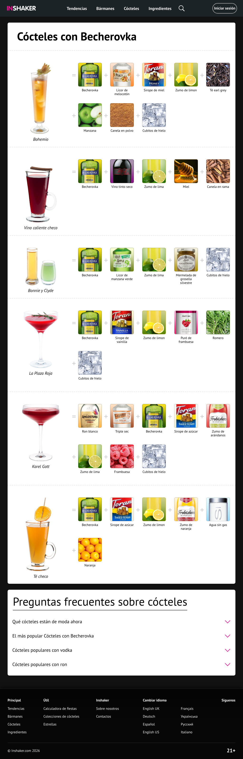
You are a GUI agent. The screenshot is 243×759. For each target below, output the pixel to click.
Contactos (103, 716)
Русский (187, 724)
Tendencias (77, 8)
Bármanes (105, 8)
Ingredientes (160, 8)
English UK (151, 708)
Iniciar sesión (224, 8)
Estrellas (49, 724)
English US (151, 732)
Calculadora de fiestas (60, 708)
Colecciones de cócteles (61, 716)
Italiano (186, 732)
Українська (189, 716)
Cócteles (131, 8)
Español (149, 724)
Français (187, 708)
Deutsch (149, 716)
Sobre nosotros (107, 708)
